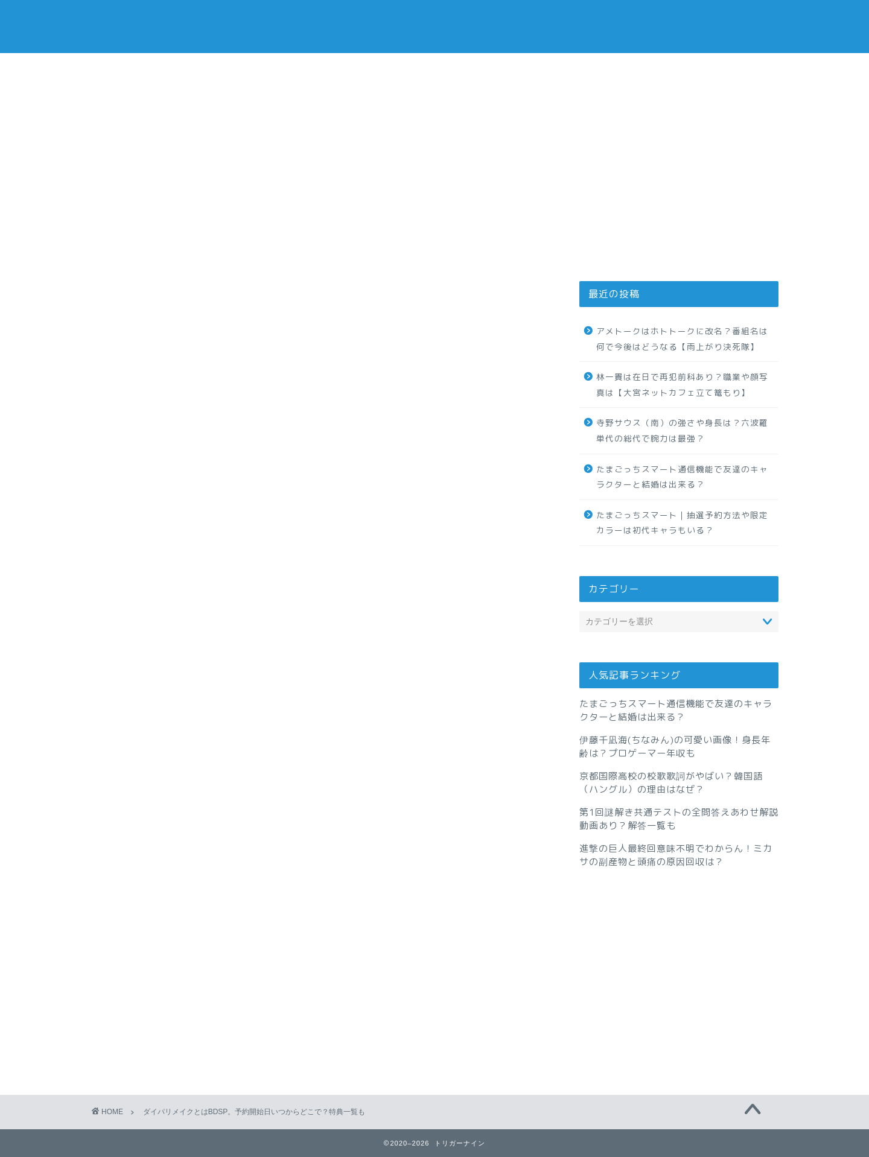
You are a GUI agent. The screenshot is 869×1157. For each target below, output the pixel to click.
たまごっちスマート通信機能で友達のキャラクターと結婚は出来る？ (682, 476)
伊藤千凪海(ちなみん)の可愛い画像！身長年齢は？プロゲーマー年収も (675, 746)
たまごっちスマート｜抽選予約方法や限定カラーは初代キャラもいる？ (682, 522)
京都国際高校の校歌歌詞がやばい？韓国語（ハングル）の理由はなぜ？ (671, 783)
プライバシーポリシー (289, 69)
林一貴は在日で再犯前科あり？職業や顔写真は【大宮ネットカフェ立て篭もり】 (682, 384)
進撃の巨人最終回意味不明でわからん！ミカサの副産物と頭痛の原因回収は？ (675, 855)
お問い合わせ (434, 69)
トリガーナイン (434, 26)
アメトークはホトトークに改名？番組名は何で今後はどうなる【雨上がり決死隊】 (682, 338)
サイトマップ (579, 69)
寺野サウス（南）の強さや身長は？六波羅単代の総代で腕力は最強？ (682, 430)
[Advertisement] (678, 175)
